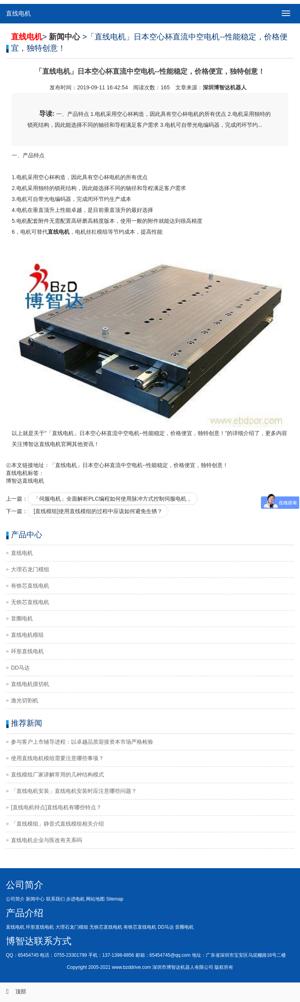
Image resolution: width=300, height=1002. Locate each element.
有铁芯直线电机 (30, 586)
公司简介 (15, 899)
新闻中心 (35, 899)
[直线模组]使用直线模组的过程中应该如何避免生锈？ (98, 511)
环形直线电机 (27, 651)
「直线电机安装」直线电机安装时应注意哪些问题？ (74, 791)
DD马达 (20, 667)
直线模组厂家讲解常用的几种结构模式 (57, 774)
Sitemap (114, 899)
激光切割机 (24, 700)
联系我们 (55, 899)
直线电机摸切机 (30, 684)
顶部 (13, 991)
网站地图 (95, 899)
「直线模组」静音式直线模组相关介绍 (57, 824)
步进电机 (75, 899)
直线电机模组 (27, 635)
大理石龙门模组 (30, 569)
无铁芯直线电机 (30, 602)
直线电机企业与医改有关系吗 (46, 840)
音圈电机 (22, 618)
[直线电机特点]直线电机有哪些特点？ (56, 807)
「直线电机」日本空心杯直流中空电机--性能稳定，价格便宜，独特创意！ (139, 465)
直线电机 (18, 13)
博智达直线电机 (25, 481)
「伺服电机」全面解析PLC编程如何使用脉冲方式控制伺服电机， (113, 499)
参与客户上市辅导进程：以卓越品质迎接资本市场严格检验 (82, 742)
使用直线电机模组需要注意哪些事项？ (57, 758)
